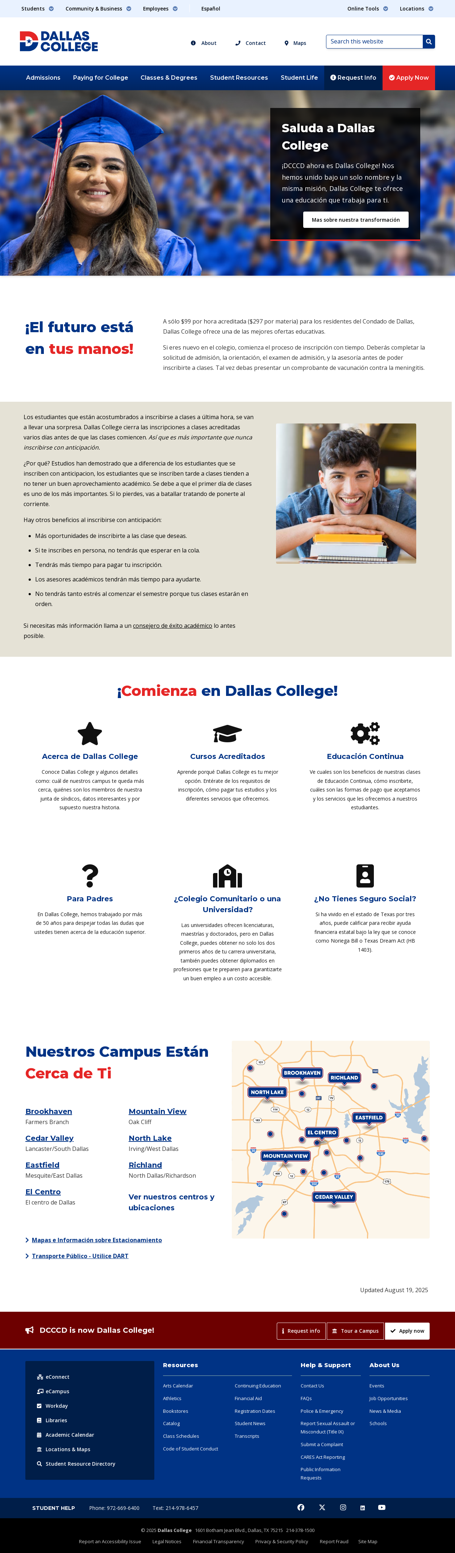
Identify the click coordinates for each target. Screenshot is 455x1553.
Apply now (407, 1330)
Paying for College (100, 77)
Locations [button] (417, 8)
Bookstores (175, 1411)
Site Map (365, 1541)
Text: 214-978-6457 (175, 1507)
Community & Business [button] (99, 8)
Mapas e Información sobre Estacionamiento (97, 1240)
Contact (250, 42)
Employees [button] (160, 8)
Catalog (171, 1423)
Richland (145, 1165)
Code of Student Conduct (190, 1448)
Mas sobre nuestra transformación (356, 219)
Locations (64, 1449)
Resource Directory (76, 1463)
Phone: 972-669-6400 (115, 1507)
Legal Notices (169, 1541)
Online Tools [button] (367, 8)
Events (377, 1385)
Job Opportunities (389, 1398)
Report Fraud (332, 1541)
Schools (378, 1423)
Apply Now (409, 77)
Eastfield (42, 1165)
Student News (250, 1423)
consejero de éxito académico (172, 626)
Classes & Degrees (169, 77)
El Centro (43, 1191)
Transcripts (247, 1436)
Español (210, 8)
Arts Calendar (178, 1385)
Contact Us (312, 1385)
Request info (301, 1330)
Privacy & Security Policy (281, 1541)
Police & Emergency (322, 1411)
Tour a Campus (355, 1330)
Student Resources (239, 77)
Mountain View (158, 1111)
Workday (52, 1405)
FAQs (306, 1398)
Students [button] (37, 8)
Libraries (52, 1420)
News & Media (385, 1411)
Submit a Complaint (322, 1444)
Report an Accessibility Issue (113, 1541)
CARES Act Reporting (323, 1457)
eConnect (53, 1376)
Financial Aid (248, 1398)
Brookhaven (48, 1111)
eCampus (53, 1391)
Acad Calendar (65, 1434)
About (203, 42)
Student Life (299, 77)
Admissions (43, 77)
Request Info (353, 77)
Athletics (172, 1398)
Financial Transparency (219, 1541)
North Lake (150, 1138)
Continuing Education (258, 1385)
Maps (295, 42)
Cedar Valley (49, 1138)
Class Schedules (181, 1436)
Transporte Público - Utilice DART (80, 1256)
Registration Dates (255, 1411)
